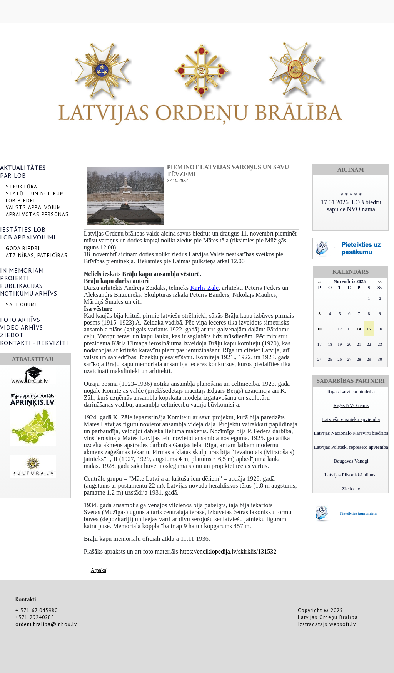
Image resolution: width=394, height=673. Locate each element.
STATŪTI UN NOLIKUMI (36, 193)
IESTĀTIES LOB (23, 229)
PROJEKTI (14, 278)
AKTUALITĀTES (23, 168)
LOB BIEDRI (20, 200)
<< (319, 282)
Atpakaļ (99, 570)
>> (380, 282)
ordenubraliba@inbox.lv (46, 624)
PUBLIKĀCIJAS (21, 285)
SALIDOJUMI (21, 304)
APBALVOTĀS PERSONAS (37, 214)
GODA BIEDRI (23, 248)
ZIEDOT (11, 335)
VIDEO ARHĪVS (21, 327)
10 (319, 328)
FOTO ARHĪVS (20, 319)
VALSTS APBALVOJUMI (34, 207)
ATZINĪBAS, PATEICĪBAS (37, 255)
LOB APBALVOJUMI (28, 237)
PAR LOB (13, 175)
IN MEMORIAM (22, 270)
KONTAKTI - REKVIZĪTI (34, 343)
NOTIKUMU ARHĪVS (28, 293)
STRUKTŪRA (21, 186)
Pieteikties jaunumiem (358, 513)
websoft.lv (342, 624)
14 (359, 328)
